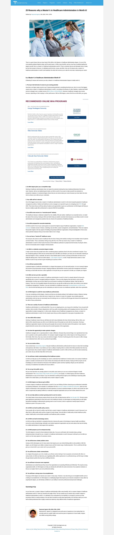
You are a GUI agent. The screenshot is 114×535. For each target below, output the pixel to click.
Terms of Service (83, 529)
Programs (52, 2)
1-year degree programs (56, 257)
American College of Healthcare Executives (68, 386)
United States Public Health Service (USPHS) (47, 373)
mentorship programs (41, 345)
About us (28, 529)
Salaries (65, 2)
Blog (70, 2)
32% (81, 204)
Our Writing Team (35, 529)
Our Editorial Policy (54, 529)
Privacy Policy (74, 529)
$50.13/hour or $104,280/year (55, 91)
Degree (45, 2)
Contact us (57, 531)
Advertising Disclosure (64, 529)
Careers (59, 2)
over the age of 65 (74, 397)
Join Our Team (44, 529)
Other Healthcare (79, 2)
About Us (89, 2)
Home (39, 2)
